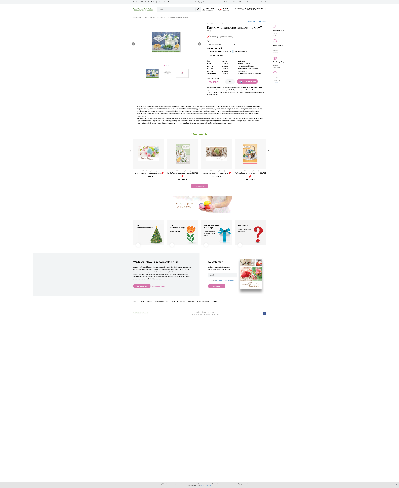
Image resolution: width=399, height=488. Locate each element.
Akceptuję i (222, 280)
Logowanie (210, 9)
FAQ (234, 2)
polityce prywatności (205, 485)
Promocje (254, 2)
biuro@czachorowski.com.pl (161, 2)
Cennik (218, 2)
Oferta (211, 2)
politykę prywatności (228, 280)
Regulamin (191, 301)
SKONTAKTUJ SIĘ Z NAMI (159, 286)
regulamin (219, 280)
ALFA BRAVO (212, 312)
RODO (215, 301)
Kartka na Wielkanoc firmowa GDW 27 (148, 173)
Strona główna (137, 17)
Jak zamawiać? (243, 2)
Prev (133, 44)
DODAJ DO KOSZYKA (247, 82)
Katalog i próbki (200, 2)
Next (199, 44)
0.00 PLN (224, 9)
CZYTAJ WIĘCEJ (142, 286)
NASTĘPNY (262, 21)
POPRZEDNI (251, 21)
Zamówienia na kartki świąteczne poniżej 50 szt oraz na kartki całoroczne (249, 9)
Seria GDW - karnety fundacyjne (154, 17)
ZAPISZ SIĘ (216, 286)
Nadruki (226, 2)
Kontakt (263, 2)
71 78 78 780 (142, 2)
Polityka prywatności (203, 301)
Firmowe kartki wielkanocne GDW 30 (216, 173)
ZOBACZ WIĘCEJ (200, 186)
